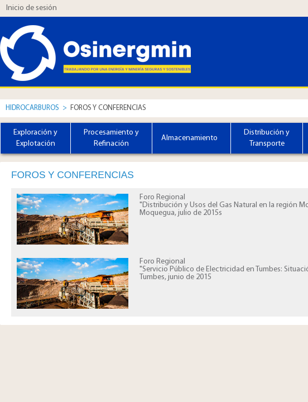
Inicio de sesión (31, 8)
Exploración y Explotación (35, 138)
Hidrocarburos (32, 108)
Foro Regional (162, 197)
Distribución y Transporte (267, 138)
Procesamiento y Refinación (111, 138)
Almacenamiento (189, 138)
